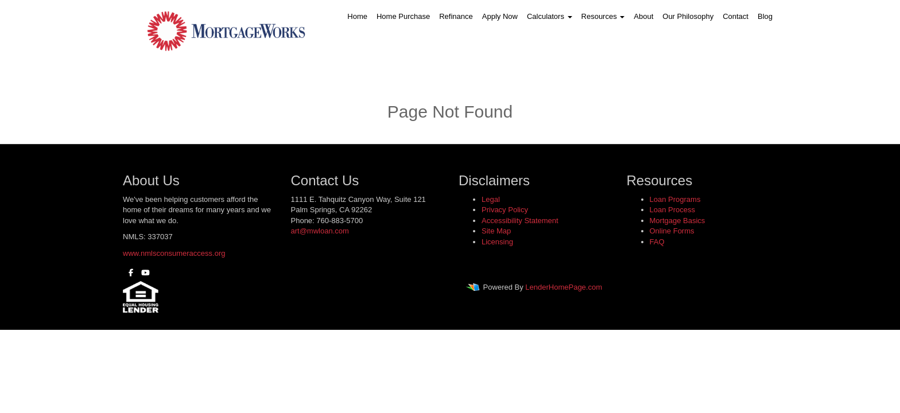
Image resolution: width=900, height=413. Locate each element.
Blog (765, 16)
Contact (735, 16)
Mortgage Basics (677, 220)
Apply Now (500, 16)
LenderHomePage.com (563, 287)
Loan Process (673, 209)
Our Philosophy (687, 16)
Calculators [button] (549, 16)
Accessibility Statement (520, 220)
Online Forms (672, 231)
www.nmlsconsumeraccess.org (174, 253)
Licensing (497, 241)
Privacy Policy (505, 209)
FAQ (657, 241)
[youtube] (142, 272)
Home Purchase (403, 16)
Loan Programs (675, 199)
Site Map (496, 231)
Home (357, 16)
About (643, 16)
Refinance (456, 16)
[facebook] (128, 272)
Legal (491, 199)
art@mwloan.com (320, 231)
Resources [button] (603, 16)
